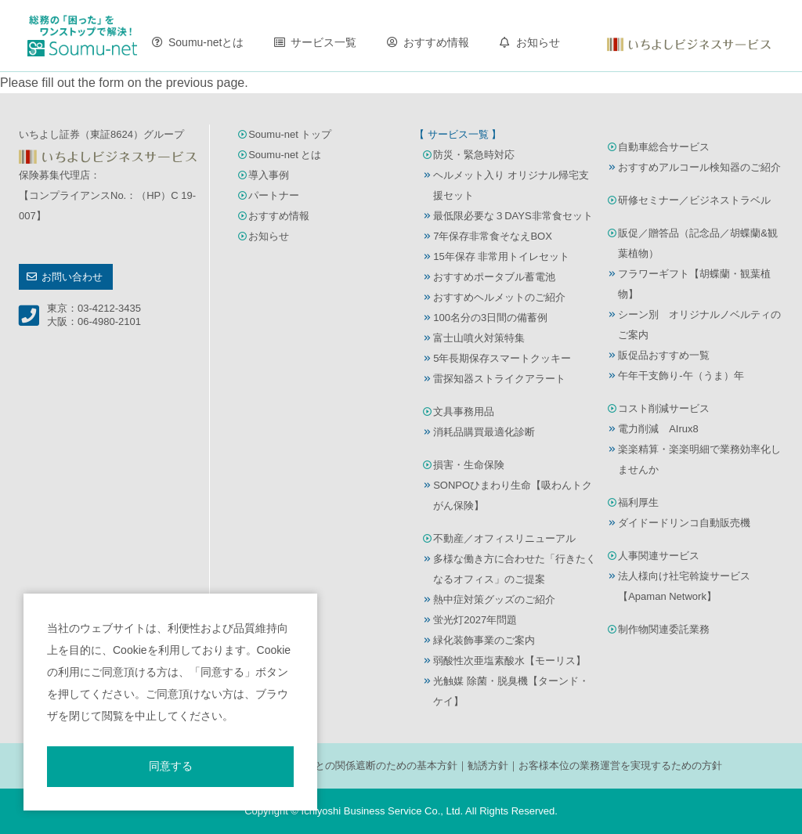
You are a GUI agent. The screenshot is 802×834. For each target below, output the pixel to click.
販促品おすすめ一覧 (664, 355)
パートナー (273, 195)
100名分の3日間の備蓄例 (490, 317)
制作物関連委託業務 (664, 629)
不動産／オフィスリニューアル (504, 538)
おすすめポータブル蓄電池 (494, 277)
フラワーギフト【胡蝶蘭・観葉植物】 (694, 284)
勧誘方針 (488, 765)
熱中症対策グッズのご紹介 (494, 599)
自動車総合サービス (664, 147)
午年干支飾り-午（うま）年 (680, 375)
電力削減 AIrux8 (658, 429)
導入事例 (268, 175)
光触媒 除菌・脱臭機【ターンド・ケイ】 (511, 691)
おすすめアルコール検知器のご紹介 (699, 167)
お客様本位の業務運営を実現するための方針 (620, 765)
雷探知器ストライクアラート (499, 379)
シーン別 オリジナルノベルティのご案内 (699, 325)
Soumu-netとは (206, 42)
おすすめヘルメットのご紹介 (499, 297)
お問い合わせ (72, 277)
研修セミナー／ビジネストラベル (694, 200)
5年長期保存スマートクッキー (502, 358)
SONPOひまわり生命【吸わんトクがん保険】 (512, 495)
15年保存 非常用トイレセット (501, 256)
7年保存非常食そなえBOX (492, 236)
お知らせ (538, 42)
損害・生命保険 (468, 465)
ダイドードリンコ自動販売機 (684, 523)
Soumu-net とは (284, 155)
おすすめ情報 (436, 42)
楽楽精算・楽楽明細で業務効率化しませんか (699, 459)
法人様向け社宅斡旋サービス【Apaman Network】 (684, 586)
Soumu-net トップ (289, 134)
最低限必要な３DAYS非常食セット (512, 216)
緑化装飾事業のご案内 (484, 640)
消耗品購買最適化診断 (484, 432)
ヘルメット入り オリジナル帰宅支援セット (511, 185)
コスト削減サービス (664, 408)
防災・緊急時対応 (474, 155)
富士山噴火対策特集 (479, 338)
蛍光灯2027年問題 (475, 620)
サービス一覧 (323, 42)
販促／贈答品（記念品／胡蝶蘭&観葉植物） (698, 243)
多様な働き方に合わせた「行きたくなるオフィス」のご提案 (514, 569)
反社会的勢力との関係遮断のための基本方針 (355, 765)
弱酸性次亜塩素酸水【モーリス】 (509, 660)
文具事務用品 (463, 411)
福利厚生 (638, 502)
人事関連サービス (658, 555)
